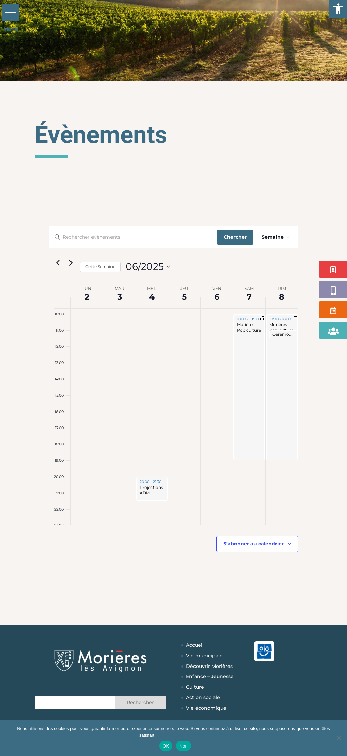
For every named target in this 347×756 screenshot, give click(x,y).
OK (166, 746)
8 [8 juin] (281, 297)
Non (183, 746)
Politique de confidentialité (182, 735)
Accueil (195, 645)
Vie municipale (204, 656)
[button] (338, 9)
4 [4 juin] (152, 297)
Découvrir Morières (209, 666)
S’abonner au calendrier (253, 544)
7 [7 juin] (249, 297)
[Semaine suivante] (71, 263)
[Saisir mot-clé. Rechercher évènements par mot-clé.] (133, 237)
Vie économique (206, 708)
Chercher (235, 237)
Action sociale (203, 697)
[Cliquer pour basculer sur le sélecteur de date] (148, 267)
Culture (195, 687)
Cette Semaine (100, 266)
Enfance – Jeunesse (210, 676)
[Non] (338, 738)
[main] (173, 405)
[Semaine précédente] (58, 263)
